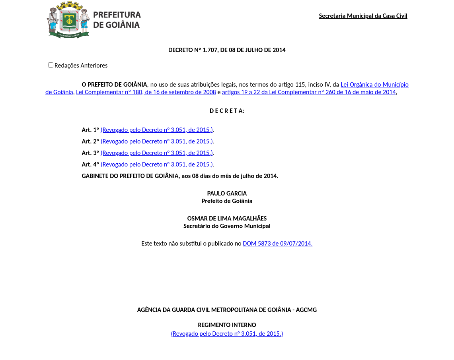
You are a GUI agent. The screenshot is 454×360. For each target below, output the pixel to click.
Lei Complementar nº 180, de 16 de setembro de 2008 (146, 92)
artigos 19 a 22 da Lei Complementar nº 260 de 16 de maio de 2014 (309, 92)
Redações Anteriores (81, 65)
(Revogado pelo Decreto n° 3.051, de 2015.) (157, 130)
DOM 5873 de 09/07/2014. (277, 243)
